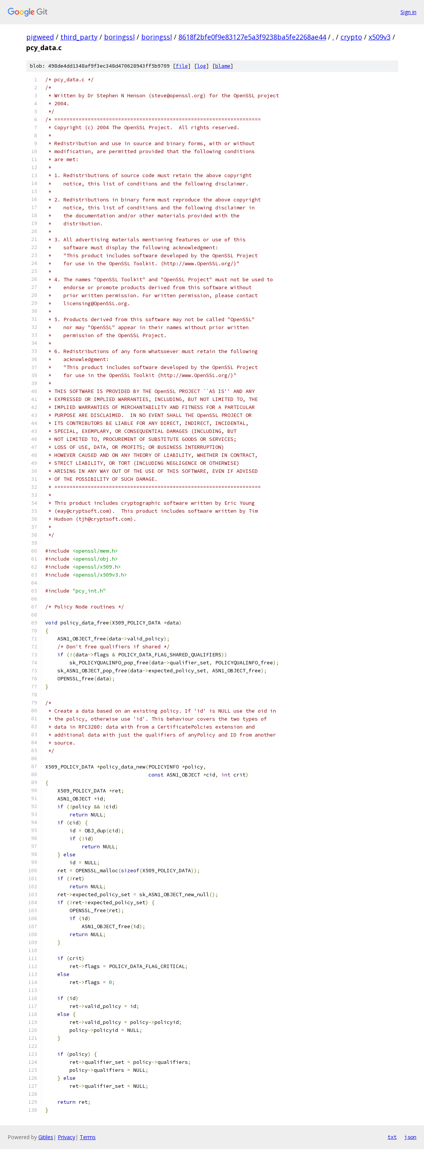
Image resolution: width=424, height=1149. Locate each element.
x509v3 (380, 36)
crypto (351, 36)
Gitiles (45, 1137)
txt (392, 1136)
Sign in (408, 12)
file (182, 66)
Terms (88, 1137)
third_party (79, 36)
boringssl (119, 36)
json (410, 1136)
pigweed (40, 36)
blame (222, 66)
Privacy (66, 1137)
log (201, 66)
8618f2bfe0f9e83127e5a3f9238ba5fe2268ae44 (252, 36)
